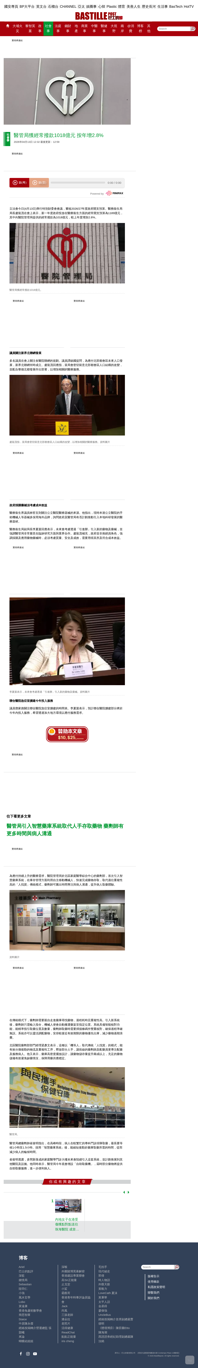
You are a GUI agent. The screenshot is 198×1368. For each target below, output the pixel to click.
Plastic (112, 7)
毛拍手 (102, 1266)
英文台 (41, 7)
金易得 (102, 1306)
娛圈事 (91, 7)
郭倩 (101, 1275)
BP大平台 (27, 7)
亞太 (81, 7)
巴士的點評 (26, 1271)
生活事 (162, 7)
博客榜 (140, 28)
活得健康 (67, 1328)
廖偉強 (102, 1310)
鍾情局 (23, 1280)
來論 (22, 1336)
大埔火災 (17, 28)
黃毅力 (102, 1288)
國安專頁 (11, 7)
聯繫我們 (153, 1292)
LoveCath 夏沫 (108, 1293)
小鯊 (64, 1288)
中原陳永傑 (26, 1323)
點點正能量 (68, 1336)
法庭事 (58, 28)
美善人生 (134, 7)
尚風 (64, 1310)
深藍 (22, 1275)
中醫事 (94, 28)
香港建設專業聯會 (73, 1275)
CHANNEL (68, 7)
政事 (40, 28)
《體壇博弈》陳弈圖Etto (114, 1328)
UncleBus (104, 1314)
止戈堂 (65, 1284)
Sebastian (25, 1284)
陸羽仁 (23, 1288)
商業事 (84, 28)
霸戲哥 (65, 1293)
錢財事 (68, 28)
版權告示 (153, 1276)
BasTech (176, 7)
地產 (76, 28)
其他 (148, 28)
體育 (121, 7)
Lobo (22, 1301)
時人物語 (104, 1280)
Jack (64, 1306)
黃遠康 (23, 1306)
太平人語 (104, 1301)
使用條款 (153, 1281)
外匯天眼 (104, 1284)
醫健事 (104, 28)
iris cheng (67, 1341)
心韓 (101, 7)
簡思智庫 (24, 1314)
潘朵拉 (65, 1319)
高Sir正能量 (69, 1280)
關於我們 (153, 1298)
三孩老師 (67, 1314)
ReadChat (68, 1332)
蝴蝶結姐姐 (26, 1341)
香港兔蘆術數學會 (30, 1310)
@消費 (130, 28)
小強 (22, 1293)
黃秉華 (102, 1297)
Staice (23, 1319)
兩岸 (122, 28)
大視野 (114, 28)
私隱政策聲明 (156, 1287)
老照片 (65, 1323)
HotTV (189, 7)
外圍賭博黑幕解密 (73, 1271)
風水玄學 (24, 1297)
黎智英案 (30, 28)
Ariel (22, 1266)
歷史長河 (149, 7)
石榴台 (53, 7)
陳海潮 (102, 1332)
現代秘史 (104, 1271)
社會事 (48, 28)
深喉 (64, 1266)
